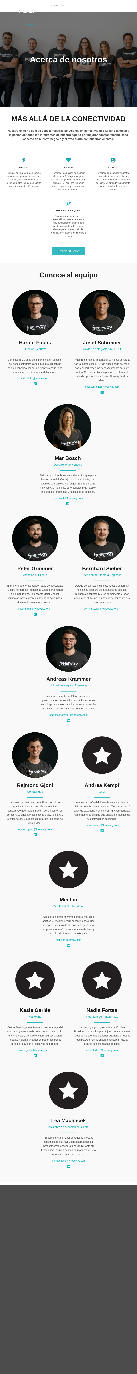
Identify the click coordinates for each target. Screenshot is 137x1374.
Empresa (58, 5)
